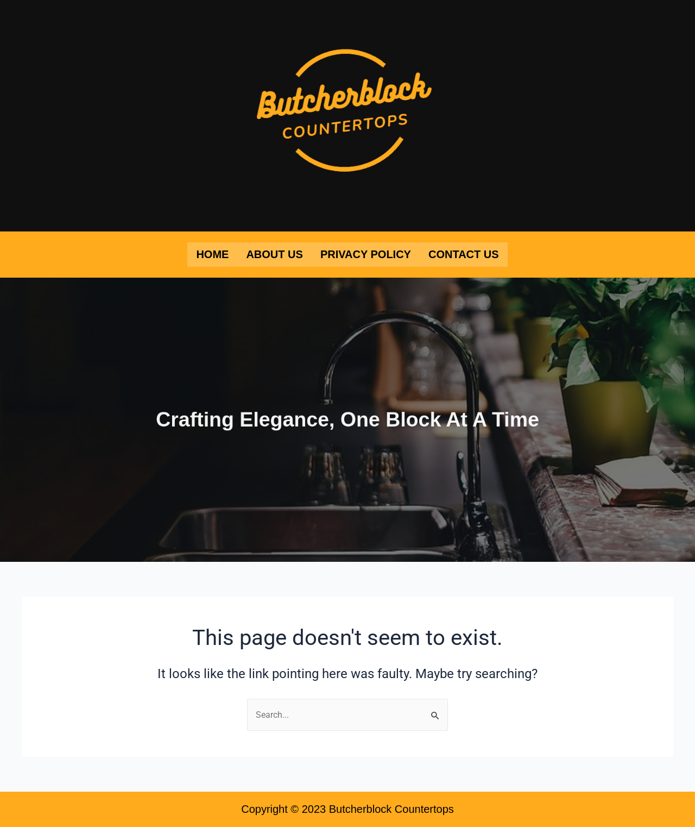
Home (212, 254)
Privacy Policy (365, 254)
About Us (274, 254)
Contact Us (463, 254)
